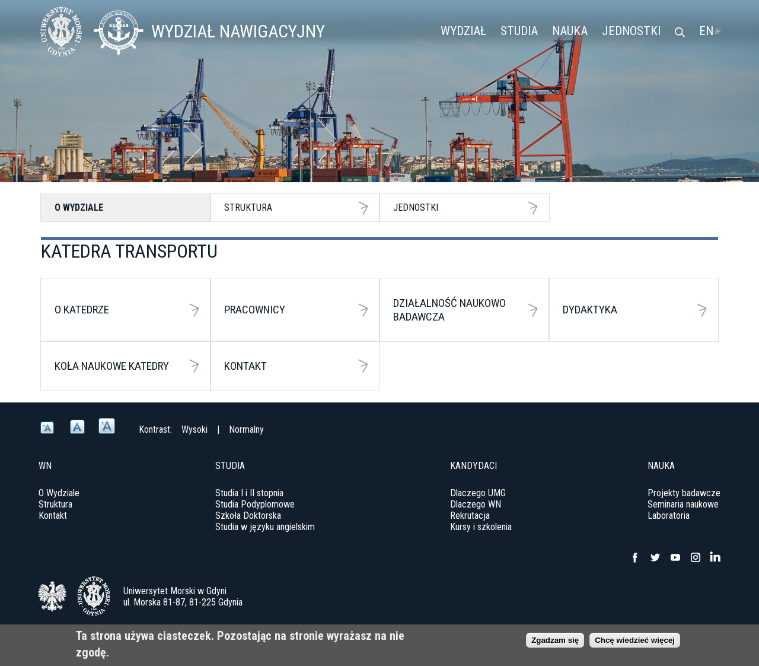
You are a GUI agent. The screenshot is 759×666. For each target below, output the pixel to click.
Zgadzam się (555, 642)
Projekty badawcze (684, 493)
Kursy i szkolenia (481, 526)
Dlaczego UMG (478, 493)
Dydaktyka (590, 309)
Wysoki (194, 429)
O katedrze (82, 309)
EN (709, 31)
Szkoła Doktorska (248, 515)
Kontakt (245, 366)
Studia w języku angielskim (265, 526)
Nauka (570, 31)
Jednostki (631, 31)
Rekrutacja (470, 515)
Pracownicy (254, 309)
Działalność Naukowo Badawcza (449, 310)
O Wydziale (79, 207)
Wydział (463, 31)
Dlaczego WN (475, 504)
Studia (519, 31)
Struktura (248, 207)
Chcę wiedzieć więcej (635, 642)
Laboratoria (669, 515)
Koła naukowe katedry (112, 366)
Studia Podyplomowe (255, 504)
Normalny (246, 429)
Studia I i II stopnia (249, 493)
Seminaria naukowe (683, 504)
